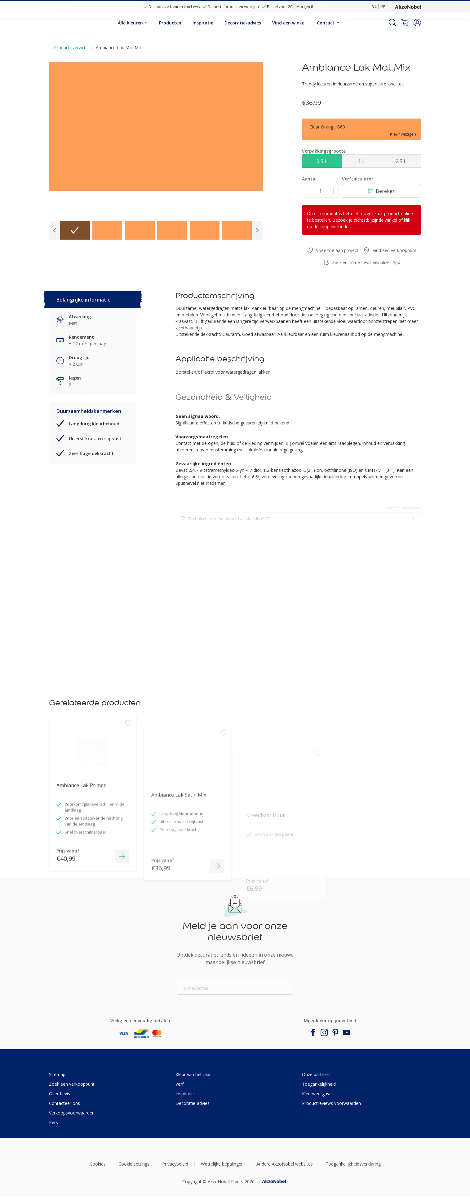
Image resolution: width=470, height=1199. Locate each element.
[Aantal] (320, 191)
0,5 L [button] (322, 161)
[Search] (392, 22)
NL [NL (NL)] (374, 6)
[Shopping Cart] (405, 22)
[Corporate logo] (408, 6)
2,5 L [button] (401, 161)
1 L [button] (361, 161)
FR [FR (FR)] (383, 6)
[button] (417, 22)
